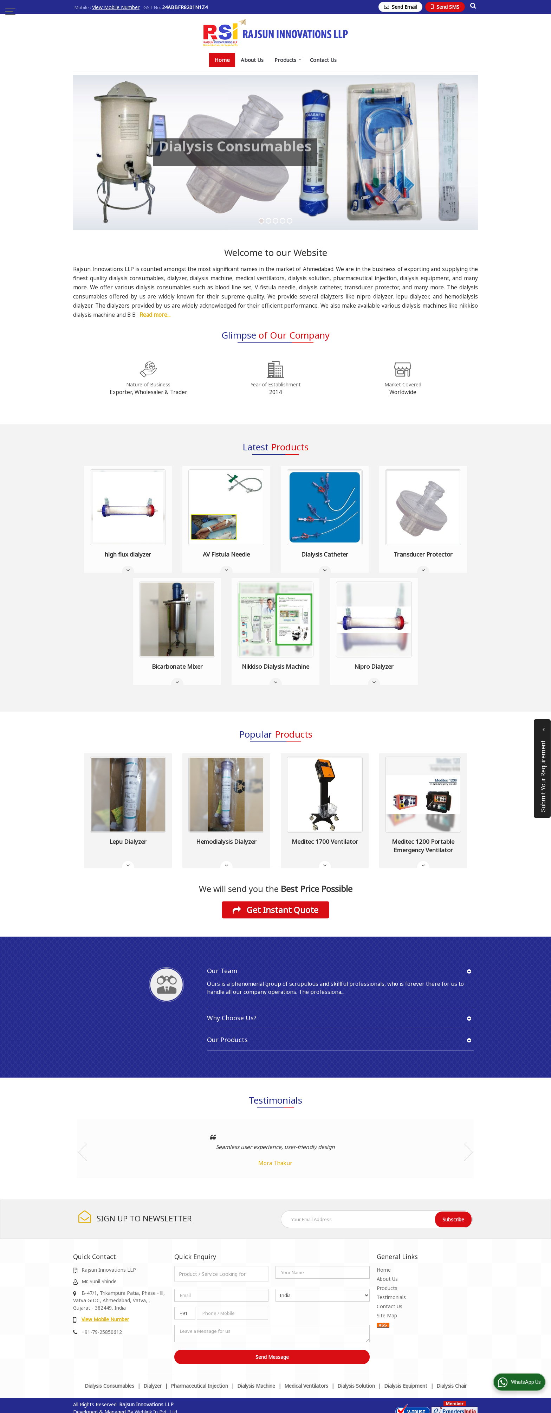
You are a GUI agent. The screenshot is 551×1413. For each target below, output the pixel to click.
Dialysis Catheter (324, 554)
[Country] (323, 1295)
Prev (82, 1152)
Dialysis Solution (356, 1385)
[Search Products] (472, 5)
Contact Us (323, 59)
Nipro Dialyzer (374, 666)
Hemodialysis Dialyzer (226, 841)
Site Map (387, 1315)
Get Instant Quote (275, 910)
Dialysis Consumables (109, 1385)
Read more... (155, 315)
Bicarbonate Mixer (177, 666)
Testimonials (391, 1297)
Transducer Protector (423, 554)
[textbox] (221, 1274)
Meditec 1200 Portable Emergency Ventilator (423, 845)
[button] (116, 7)
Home (222, 59)
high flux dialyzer (128, 554)
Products (288, 59)
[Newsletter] (377, 1219)
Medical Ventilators (306, 1385)
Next (468, 1152)
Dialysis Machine (256, 1385)
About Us (252, 59)
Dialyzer (152, 1385)
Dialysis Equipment (405, 1385)
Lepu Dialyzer (128, 841)
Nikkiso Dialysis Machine (275, 666)
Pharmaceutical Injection (199, 1385)
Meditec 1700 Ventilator (325, 841)
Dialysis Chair (451, 1385)
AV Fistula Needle (226, 554)
